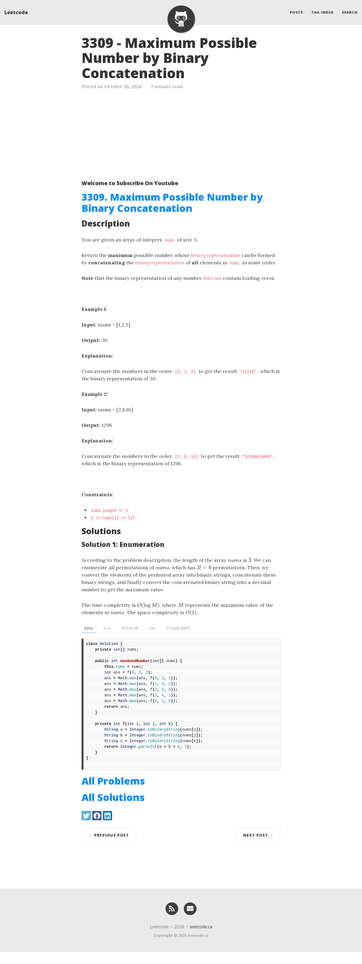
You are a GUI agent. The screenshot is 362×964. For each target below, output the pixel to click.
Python (130, 628)
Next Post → (258, 847)
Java (88, 628)
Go (152, 628)
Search (350, 12)
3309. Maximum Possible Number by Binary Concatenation (172, 202)
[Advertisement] (181, 134)
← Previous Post (109, 847)
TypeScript (178, 628)
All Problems (113, 793)
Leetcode (16, 12)
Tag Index (322, 12)
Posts (296, 12)
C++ (107, 628)
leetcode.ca (201, 939)
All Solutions (113, 809)
